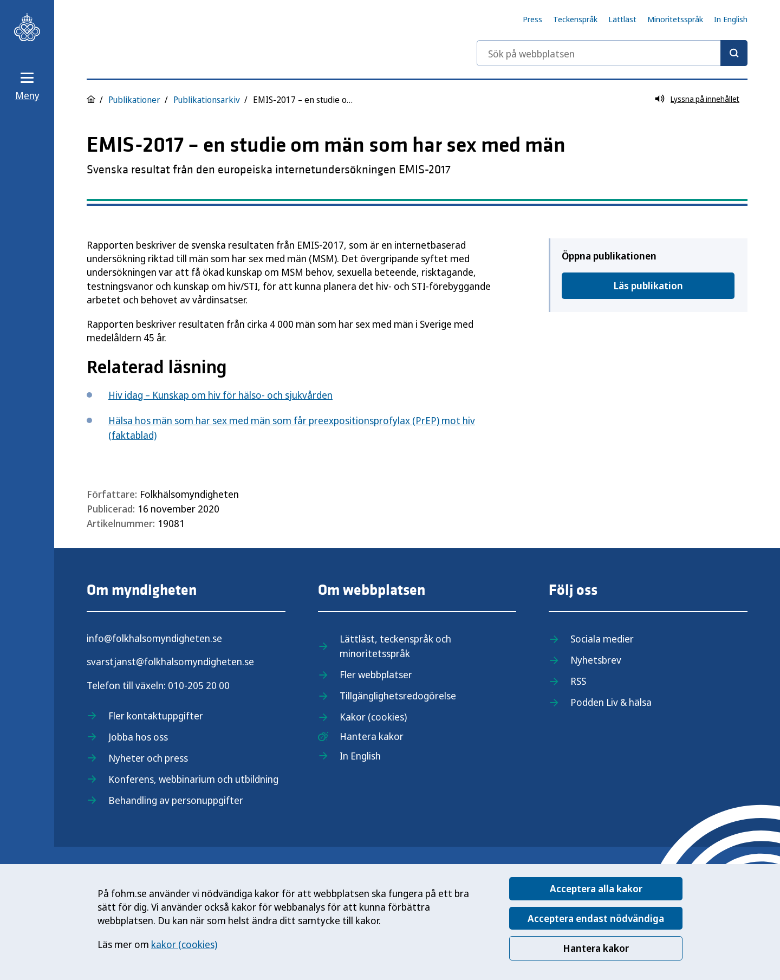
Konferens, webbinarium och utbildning (193, 779)
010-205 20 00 (199, 685)
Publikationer (134, 100)
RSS (578, 680)
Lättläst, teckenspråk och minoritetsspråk (395, 646)
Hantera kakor (596, 948)
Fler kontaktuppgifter (155, 715)
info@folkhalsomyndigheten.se (154, 638)
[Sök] (734, 53)
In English (731, 19)
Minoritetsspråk (675, 19)
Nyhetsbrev (595, 659)
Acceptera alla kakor (596, 888)
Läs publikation (648, 285)
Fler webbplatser (376, 674)
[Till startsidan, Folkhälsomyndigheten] (27, 27)
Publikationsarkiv (206, 100)
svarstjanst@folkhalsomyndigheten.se (170, 661)
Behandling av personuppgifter (175, 800)
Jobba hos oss (138, 736)
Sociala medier (602, 638)
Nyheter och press (148, 757)
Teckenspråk (575, 19)
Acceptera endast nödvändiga (596, 918)
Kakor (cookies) (373, 716)
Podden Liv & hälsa (611, 702)
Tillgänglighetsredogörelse (398, 695)
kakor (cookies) (184, 944)
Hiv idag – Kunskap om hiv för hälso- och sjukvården (220, 394)
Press (532, 19)
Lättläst (622, 19)
